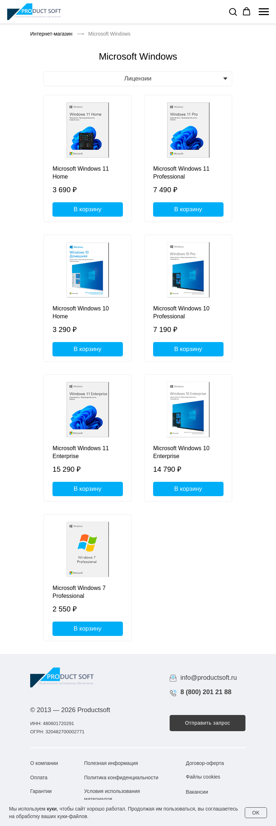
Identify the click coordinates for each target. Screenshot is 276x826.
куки (51, 809)
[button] (233, 11)
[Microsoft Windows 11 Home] (87, 158)
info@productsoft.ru (208, 677)
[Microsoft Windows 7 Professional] (87, 577)
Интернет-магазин (51, 34)
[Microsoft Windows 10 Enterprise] (188, 438)
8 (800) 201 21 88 (205, 692)
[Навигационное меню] (264, 11)
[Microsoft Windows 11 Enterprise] (87, 438)
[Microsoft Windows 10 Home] (87, 298)
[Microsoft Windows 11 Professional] (188, 158)
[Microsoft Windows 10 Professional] (188, 298)
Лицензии (138, 78)
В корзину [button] (88, 209)
